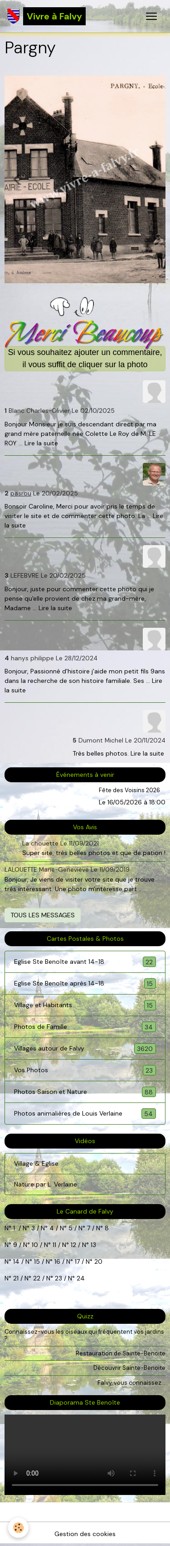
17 (77, 1261)
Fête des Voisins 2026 (129, 790)
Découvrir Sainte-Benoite (129, 1368)
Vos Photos (85, 1070)
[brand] (46, 16)
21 (16, 1278)
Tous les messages (42, 915)
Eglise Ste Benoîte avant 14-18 (85, 962)
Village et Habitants (85, 1005)
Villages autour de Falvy (85, 1048)
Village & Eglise (36, 1163)
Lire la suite (41, 443)
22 (35, 1278)
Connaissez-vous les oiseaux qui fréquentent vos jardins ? (84, 1335)
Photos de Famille (85, 1027)
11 (53, 1245)
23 (58, 1278)
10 (34, 1245)
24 (80, 1278)
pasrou (20, 493)
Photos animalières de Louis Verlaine (85, 1113)
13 (93, 1245)
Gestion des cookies (85, 1534)
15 (37, 1261)
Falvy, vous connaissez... (131, 1383)
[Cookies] (18, 1528)
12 (74, 1245)
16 (57, 1261)
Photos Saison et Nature (85, 1092)
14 (16, 1261)
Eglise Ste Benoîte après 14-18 (85, 983)
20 (97, 1261)
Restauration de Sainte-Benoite (120, 1353)
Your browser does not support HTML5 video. (85, 1455)
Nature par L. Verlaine (45, 1184)
